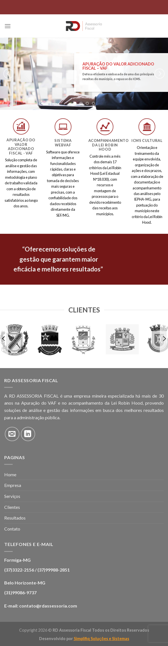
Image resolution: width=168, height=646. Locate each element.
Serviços (12, 496)
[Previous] (8, 74)
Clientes (12, 507)
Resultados (15, 517)
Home (10, 474)
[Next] (159, 74)
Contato (12, 528)
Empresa (12, 485)
